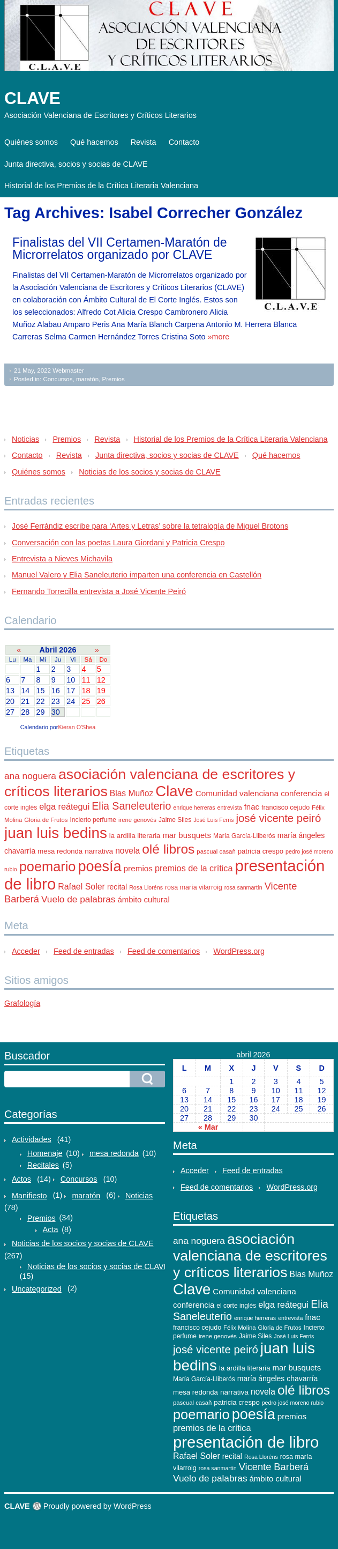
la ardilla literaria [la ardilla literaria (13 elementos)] (135, 836)
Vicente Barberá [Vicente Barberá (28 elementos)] (274, 1466)
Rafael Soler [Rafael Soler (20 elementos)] (81, 886)
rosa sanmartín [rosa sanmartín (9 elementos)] (243, 887)
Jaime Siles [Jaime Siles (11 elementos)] (175, 820)
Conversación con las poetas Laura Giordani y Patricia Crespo (118, 542)
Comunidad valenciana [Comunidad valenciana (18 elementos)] (237, 793)
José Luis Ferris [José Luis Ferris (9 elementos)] (213, 820)
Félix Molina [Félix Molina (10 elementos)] (239, 1327)
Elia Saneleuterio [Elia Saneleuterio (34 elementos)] (131, 806)
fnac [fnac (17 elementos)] (251, 806)
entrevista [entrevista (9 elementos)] (229, 807)
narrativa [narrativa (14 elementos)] (99, 851)
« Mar (208, 1127)
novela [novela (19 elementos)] (127, 850)
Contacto (184, 142)
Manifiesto (29, 1195)
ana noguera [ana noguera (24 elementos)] (30, 775)
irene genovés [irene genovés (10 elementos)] (137, 820)
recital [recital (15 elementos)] (117, 887)
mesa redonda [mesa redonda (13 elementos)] (59, 851)
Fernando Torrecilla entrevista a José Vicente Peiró (99, 591)
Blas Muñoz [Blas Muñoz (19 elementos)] (132, 793)
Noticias (25, 439)
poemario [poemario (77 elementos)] (47, 866)
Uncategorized (37, 1289)
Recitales (43, 1165)
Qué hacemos (94, 142)
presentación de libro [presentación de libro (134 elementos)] (246, 1442)
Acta (50, 1229)
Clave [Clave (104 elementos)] (174, 791)
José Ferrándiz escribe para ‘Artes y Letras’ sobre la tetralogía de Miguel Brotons (150, 526)
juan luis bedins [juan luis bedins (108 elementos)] (55, 833)
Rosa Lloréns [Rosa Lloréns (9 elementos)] (146, 887)
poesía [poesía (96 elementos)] (99, 866)
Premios (113, 379)
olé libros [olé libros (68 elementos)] (168, 849)
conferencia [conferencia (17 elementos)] (301, 793)
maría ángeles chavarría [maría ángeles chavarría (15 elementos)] (277, 1378)
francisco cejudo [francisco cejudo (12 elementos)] (285, 807)
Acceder (26, 951)
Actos (21, 1179)
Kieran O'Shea (76, 727)
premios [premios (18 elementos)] (138, 868)
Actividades (31, 1139)
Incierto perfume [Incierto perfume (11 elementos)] (93, 820)
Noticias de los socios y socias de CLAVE (149, 472)
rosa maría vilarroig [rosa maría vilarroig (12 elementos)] (193, 887)
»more (218, 336)
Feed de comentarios (163, 951)
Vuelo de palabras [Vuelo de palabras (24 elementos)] (78, 899)
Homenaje (45, 1153)
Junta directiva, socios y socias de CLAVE (76, 164)
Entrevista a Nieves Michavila (62, 558)
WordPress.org (239, 951)
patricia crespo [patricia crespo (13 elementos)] (260, 851)
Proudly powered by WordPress (97, 1506)
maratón (87, 379)
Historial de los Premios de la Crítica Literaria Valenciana (101, 185)
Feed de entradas (84, 951)
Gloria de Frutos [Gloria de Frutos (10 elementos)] (45, 820)
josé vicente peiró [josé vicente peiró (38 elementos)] (278, 818)
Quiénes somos (31, 142)
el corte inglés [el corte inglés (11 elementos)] (236, 1305)
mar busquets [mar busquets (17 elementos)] (186, 835)
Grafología (22, 1003)
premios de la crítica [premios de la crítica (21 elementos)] (194, 868)
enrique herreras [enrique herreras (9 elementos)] (194, 807)
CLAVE (32, 98)
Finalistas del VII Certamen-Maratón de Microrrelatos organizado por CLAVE (119, 248)
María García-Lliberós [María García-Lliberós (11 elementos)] (244, 836)
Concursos (57, 379)
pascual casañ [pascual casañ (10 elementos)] (216, 851)
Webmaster (68, 370)
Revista (143, 142)
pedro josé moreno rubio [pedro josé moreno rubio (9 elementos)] (293, 1402)
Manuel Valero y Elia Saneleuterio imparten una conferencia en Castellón (136, 574)
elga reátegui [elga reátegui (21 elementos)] (64, 806)
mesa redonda (114, 1153)
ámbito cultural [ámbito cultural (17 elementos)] (143, 899)
